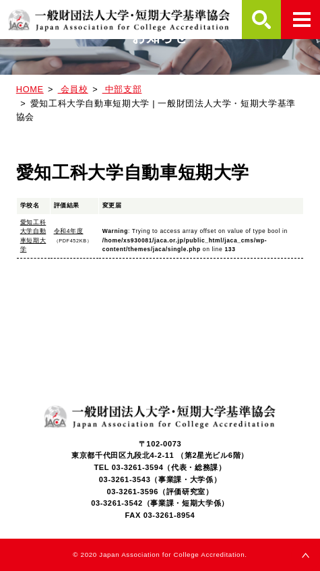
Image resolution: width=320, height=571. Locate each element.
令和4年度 (69, 231)
